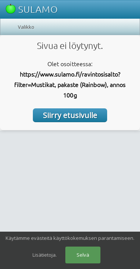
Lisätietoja (44, 254)
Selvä (83, 254)
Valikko (26, 27)
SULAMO (32, 9)
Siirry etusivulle (70, 115)
